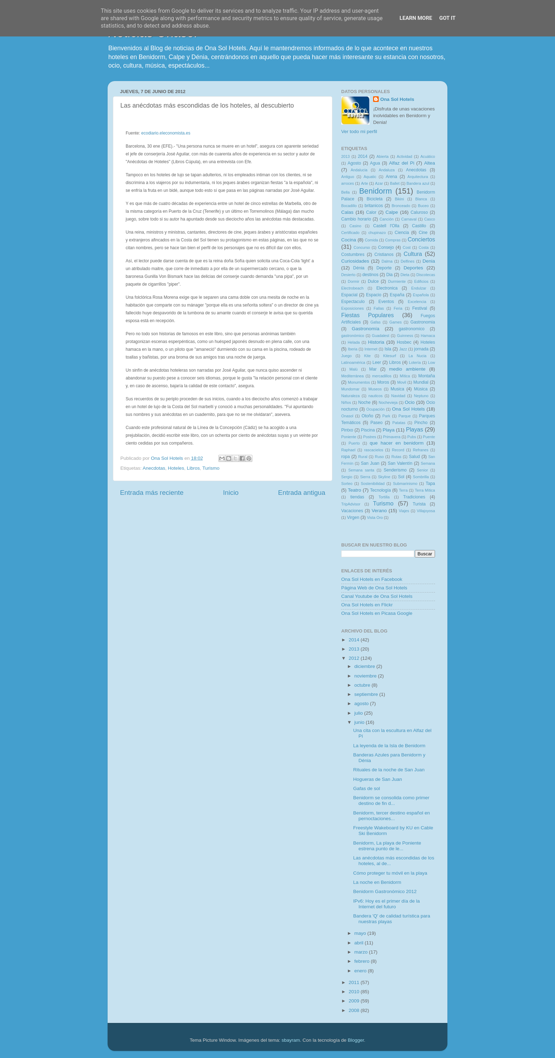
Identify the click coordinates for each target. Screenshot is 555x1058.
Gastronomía (365, 328)
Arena (391, 176)
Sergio (346, 477)
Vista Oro (375, 517)
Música (420, 389)
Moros (383, 382)
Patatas (399, 423)
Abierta (383, 156)
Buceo (423, 206)
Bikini (399, 199)
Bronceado (400, 206)
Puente (429, 437)
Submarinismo (405, 483)
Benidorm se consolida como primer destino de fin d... (391, 800)
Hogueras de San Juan (377, 779)
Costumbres (352, 254)
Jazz (403, 349)
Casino (355, 226)
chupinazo (377, 232)
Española (421, 295)
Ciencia (402, 232)
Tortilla (384, 497)
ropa (345, 456)
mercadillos (381, 376)
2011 (355, 982)
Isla (387, 349)
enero (361, 970)
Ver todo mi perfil (359, 131)
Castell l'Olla (386, 225)
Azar (379, 183)
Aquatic (370, 177)
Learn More (416, 18)
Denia (429, 261)
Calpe (391, 212)
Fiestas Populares (367, 315)
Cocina (348, 239)
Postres (369, 437)
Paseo (376, 422)
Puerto (354, 443)
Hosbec (404, 342)
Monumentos (359, 382)
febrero (362, 961)
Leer (376, 362)
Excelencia (417, 301)
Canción (386, 219)
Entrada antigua (301, 492)
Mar (373, 369)
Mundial (421, 382)
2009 (355, 1000)
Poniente (348, 437)
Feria (398, 308)
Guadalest (380, 335)
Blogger (356, 1040)
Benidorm (375, 191)
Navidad (398, 396)
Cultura (413, 254)
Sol (401, 476)
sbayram (291, 1040)
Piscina (368, 430)
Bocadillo (349, 206)
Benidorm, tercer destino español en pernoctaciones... (391, 815)
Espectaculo (353, 301)
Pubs (411, 437)
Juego (346, 356)
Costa (424, 247)
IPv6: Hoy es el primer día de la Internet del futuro (386, 903)
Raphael (348, 450)
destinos (370, 274)
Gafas (375, 322)
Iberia (352, 349)
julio (359, 713)
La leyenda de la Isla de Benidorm (389, 745)
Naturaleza (350, 396)
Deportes (413, 267)
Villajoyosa (426, 511)
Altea (429, 163)
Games (395, 322)
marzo (361, 952)
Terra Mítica (425, 490)
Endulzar (419, 288)
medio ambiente (407, 369)
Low (431, 362)
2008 (355, 1010)
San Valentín (400, 463)
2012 (355, 658)
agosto (362, 703)
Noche (364, 402)
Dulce (373, 281)
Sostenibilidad (372, 483)
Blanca (421, 199)
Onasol (347, 416)
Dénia (359, 267)
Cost (407, 247)
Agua (375, 163)
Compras (393, 240)
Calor (371, 212)
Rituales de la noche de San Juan (389, 769)
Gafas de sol (366, 788)
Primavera (391, 437)
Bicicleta (375, 198)
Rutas (396, 456)
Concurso (362, 247)
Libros (193, 468)
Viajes (404, 511)
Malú (353, 369)
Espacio (373, 294)
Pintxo (347, 430)
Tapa (430, 483)
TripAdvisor (350, 504)
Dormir (353, 281)
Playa (389, 430)
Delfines (407, 261)
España (397, 294)
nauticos (375, 396)
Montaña (426, 375)
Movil (401, 382)
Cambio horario (356, 219)
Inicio (231, 492)
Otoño (367, 415)
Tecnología (380, 490)
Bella (345, 192)
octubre (363, 685)
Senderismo (395, 470)
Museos (375, 389)
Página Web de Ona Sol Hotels (374, 587)
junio (360, 722)
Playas (414, 429)
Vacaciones (352, 510)
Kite (367, 356)
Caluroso (419, 212)
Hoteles (176, 468)
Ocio (410, 402)
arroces (347, 183)
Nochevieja (388, 402)
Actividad (404, 156)
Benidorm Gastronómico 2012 (385, 891)
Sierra (365, 477)
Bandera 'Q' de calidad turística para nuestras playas (391, 918)
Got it (447, 18)
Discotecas (425, 275)
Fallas (378, 308)
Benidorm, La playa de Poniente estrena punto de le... (387, 845)
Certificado (350, 232)
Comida (371, 240)
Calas (347, 212)
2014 (362, 156)
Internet (371, 349)
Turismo (210, 468)
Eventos (386, 301)
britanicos (374, 205)
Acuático (427, 156)
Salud (414, 456)
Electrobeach (352, 288)
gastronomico (411, 328)
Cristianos (384, 254)
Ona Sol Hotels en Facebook (371, 579)
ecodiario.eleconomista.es (165, 133)
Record (398, 450)
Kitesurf (389, 356)
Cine (423, 232)
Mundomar (350, 389)
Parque (405, 416)
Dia (389, 274)
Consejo (386, 247)
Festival (419, 308)
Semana (428, 463)
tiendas (357, 496)
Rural (362, 456)
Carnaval (409, 219)
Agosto (354, 163)
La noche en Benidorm (377, 882)
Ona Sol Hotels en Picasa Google (376, 613)
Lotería (415, 362)
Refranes (420, 450)
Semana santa (361, 470)
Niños (346, 402)
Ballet (395, 183)
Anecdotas (154, 468)
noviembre (366, 676)
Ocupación (375, 409)
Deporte (383, 267)
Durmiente (397, 281)
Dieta (404, 275)
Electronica (386, 288)
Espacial (349, 294)
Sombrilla (421, 477)
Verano (379, 510)
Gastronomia (423, 322)
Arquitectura (417, 177)
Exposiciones (352, 308)
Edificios (421, 281)
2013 (345, 156)
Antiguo (347, 177)
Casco (429, 219)
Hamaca (428, 335)
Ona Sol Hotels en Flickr (367, 604)
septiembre (366, 694)
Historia (376, 342)
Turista (419, 504)
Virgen (353, 517)
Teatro (354, 490)
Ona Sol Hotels (397, 99)
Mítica (405, 376)
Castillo (419, 225)
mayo (360, 933)
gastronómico (352, 335)
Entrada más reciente (152, 492)
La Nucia (417, 356)
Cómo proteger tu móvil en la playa (390, 873)
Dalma (387, 261)
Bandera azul (418, 183)
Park (386, 416)
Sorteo (347, 483)
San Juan (370, 463)
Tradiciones (414, 496)
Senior (422, 470)
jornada (421, 349)
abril (359, 942)
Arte (364, 183)
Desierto (348, 275)
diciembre (365, 666)
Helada (354, 342)
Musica (397, 389)
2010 (355, 991)
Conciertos (421, 239)
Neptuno (421, 396)
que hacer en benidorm (397, 443)
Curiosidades (355, 261)
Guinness (405, 335)
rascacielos (373, 450)
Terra (403, 490)
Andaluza (387, 170)
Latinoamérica (353, 362)
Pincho (421, 422)
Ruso (379, 456)
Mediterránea (352, 376)
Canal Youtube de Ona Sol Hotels (376, 596)
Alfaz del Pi (401, 163)
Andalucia (359, 170)
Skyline (384, 477)
